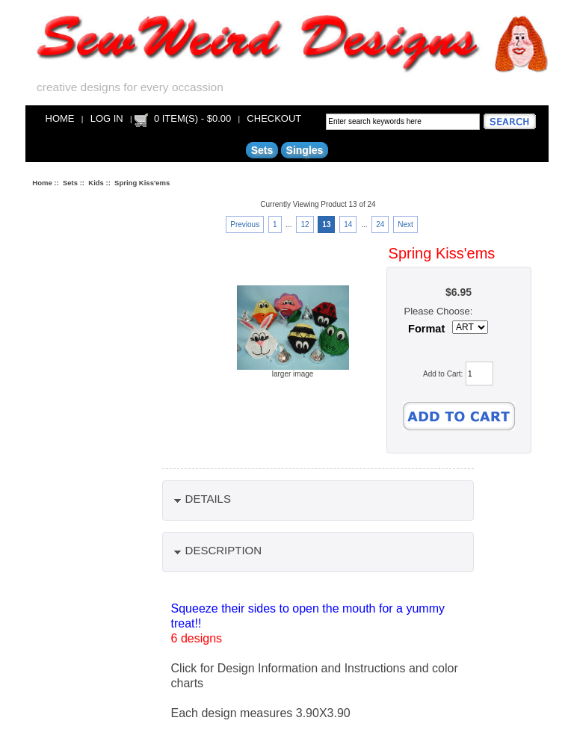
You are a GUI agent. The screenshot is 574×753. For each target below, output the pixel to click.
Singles (305, 150)
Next (405, 224)
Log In (106, 118)
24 (380, 224)
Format (426, 329)
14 (348, 224)
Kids (96, 183)
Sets (70, 183)
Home (60, 118)
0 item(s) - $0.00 (192, 118)
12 (304, 224)
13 (326, 224)
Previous (244, 224)
